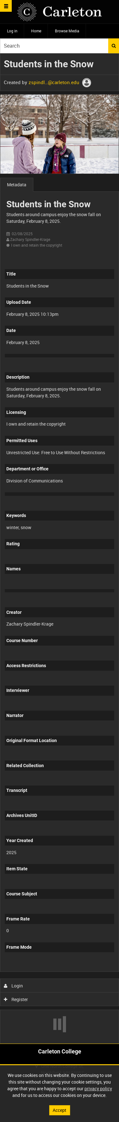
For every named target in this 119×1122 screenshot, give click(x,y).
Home (36, 30)
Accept (59, 1110)
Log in (12, 30)
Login (13, 986)
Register (16, 999)
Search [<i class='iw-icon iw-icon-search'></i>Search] (114, 45)
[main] (59, 548)
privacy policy (98, 1088)
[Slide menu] (6, 6)
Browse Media (67, 30)
